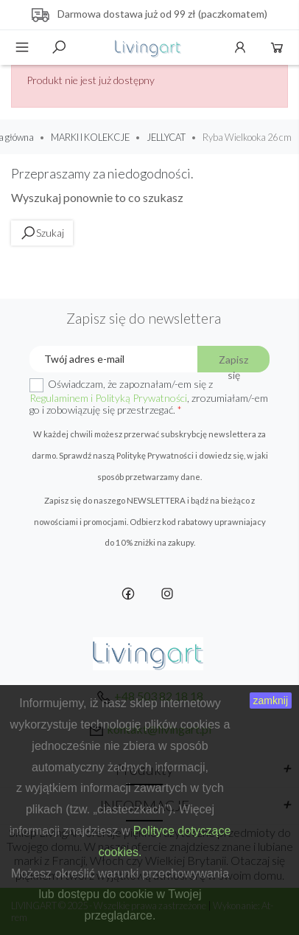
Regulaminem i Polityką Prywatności (108, 398)
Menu (22, 47)
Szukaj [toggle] (59, 47)
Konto (240, 47)
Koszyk (277, 47)
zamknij (270, 700)
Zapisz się (233, 362)
